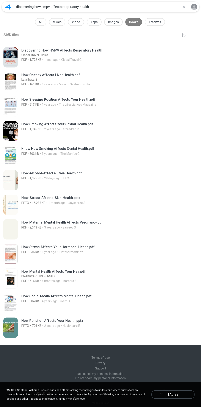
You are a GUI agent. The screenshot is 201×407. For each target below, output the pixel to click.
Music (57, 22)
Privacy (100, 363)
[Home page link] (8, 7)
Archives (155, 22)
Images (113, 22)
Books (133, 22)
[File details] (100, 57)
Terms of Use (100, 357)
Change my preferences (70, 398)
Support (100, 368)
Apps (94, 22)
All (40, 22)
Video (76, 22)
